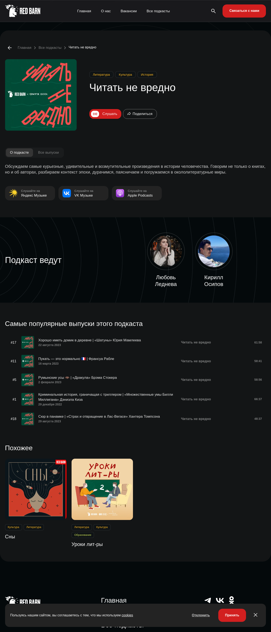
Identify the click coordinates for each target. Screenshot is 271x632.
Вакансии (129, 11)
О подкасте (19, 152)
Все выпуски (48, 152)
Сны (10, 536)
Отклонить (201, 615)
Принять (232, 615)
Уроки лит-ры (87, 544)
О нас (106, 11)
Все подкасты (158, 11)
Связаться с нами (244, 10)
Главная (84, 11)
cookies (127, 615)
